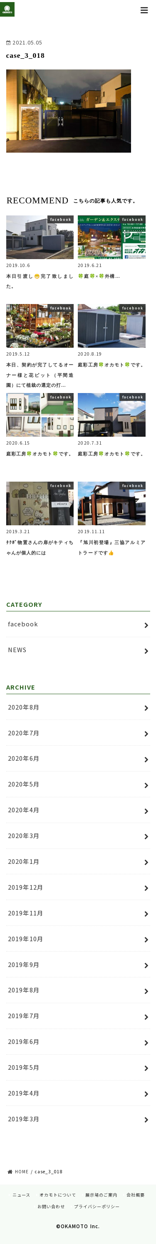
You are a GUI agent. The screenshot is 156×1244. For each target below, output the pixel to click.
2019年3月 (24, 1118)
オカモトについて (58, 1195)
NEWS (17, 649)
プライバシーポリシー (97, 1206)
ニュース (21, 1195)
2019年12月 (26, 887)
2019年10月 (26, 938)
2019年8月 (24, 989)
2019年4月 (24, 1092)
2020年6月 (24, 758)
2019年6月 (24, 1041)
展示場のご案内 (101, 1195)
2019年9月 (24, 964)
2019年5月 (24, 1067)
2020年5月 (24, 783)
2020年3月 (24, 835)
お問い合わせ (51, 1206)
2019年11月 (26, 912)
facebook (23, 623)
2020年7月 (24, 732)
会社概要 (135, 1195)
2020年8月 (24, 706)
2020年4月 (24, 809)
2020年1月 (24, 861)
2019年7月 (24, 1015)
